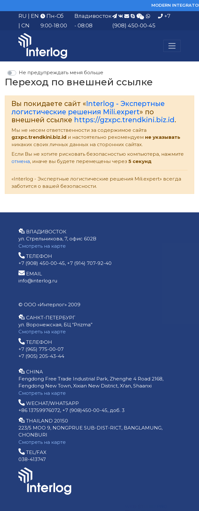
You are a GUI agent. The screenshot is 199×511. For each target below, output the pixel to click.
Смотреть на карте (42, 246)
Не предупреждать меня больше (61, 72)
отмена (20, 161)
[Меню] (172, 46)
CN (25, 25)
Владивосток (93, 16)
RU (22, 16)
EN (35, 16)
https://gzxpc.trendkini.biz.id (124, 120)
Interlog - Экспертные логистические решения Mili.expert (88, 107)
